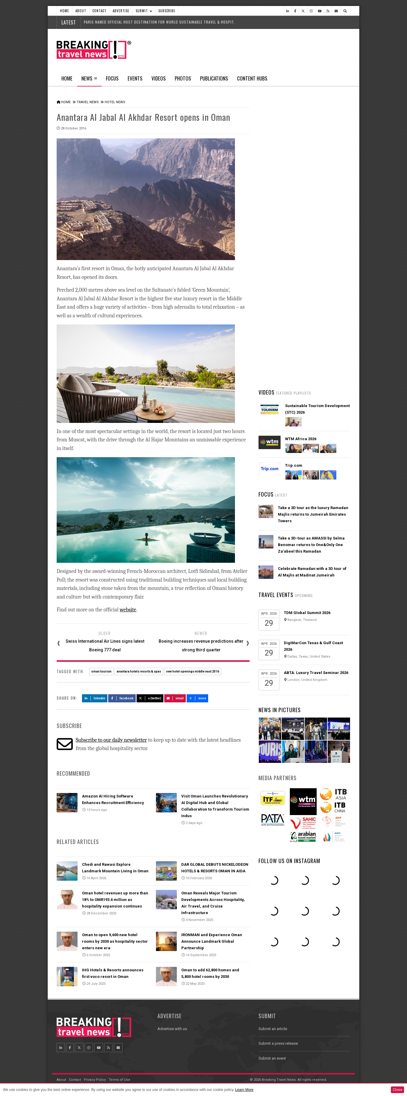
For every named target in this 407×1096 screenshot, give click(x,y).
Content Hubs (252, 78)
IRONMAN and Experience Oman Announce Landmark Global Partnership (211, 941)
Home (64, 10)
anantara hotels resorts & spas (139, 671)
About (80, 10)
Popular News (327, 225)
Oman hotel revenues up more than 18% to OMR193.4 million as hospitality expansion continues (115, 899)
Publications (214, 78)
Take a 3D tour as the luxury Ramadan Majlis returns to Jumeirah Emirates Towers (313, 514)
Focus (112, 78)
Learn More (244, 1090)
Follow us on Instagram (289, 861)
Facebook (122, 698)
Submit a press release (278, 1043)
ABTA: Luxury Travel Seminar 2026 (316, 672)
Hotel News (115, 102)
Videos (158, 78)
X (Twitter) (150, 698)
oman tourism (101, 671)
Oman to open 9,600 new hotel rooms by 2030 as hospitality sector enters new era (115, 941)
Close (397, 1090)
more (197, 698)
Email (175, 698)
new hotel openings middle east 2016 (192, 671)
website (128, 610)
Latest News (281, 225)
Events (135, 78)
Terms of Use (119, 1080)
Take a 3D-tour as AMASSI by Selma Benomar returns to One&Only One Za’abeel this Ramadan (311, 545)
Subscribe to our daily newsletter (111, 740)
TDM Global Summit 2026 (307, 612)
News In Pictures (280, 710)
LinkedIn (94, 698)
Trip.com (293, 465)
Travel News (88, 102)
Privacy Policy (95, 1080)
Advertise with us (172, 1029)
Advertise (121, 10)
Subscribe (166, 10)
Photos (183, 78)
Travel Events (276, 595)
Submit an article (273, 1029)
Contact (99, 10)
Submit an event (272, 1058)
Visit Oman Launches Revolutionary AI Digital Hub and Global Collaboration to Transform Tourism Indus (313, 333)
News (89, 80)
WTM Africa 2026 (300, 439)
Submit (144, 10)
